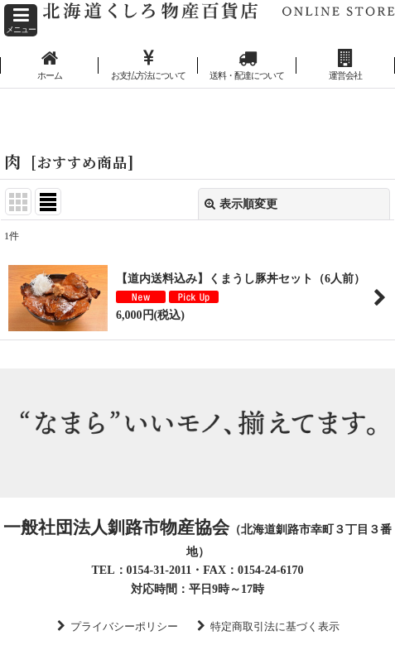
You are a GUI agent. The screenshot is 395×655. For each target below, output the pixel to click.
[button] (20, 20)
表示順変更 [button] (241, 203)
